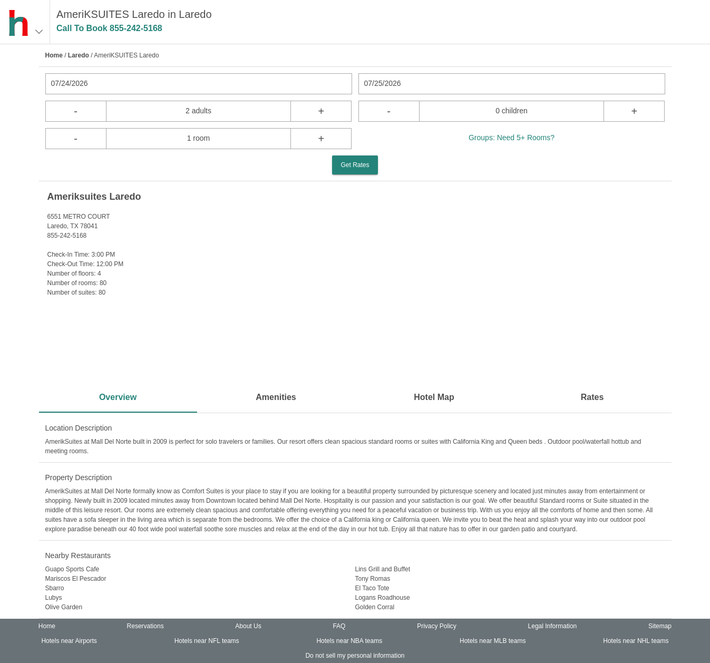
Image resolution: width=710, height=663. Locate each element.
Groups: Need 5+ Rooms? (512, 137)
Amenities (276, 397)
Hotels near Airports (68, 641)
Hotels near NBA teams (349, 641)
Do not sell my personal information (354, 655)
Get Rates (355, 165)
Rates (592, 397)
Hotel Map (434, 397)
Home (54, 55)
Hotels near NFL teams (206, 641)
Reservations (145, 626)
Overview (118, 397)
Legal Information (552, 626)
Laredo (78, 55)
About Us (248, 626)
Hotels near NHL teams (635, 641)
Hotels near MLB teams (493, 641)
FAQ (339, 626)
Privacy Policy (436, 626)
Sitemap (660, 626)
